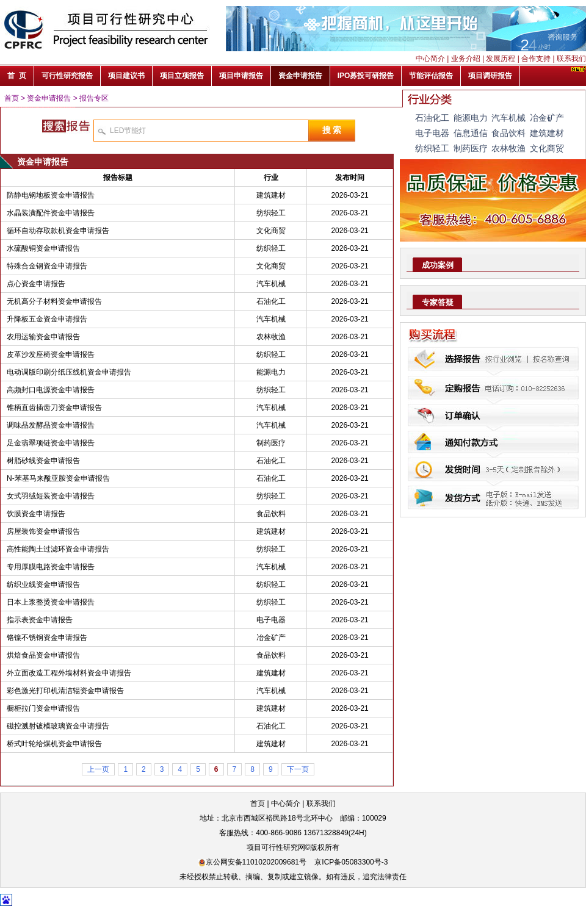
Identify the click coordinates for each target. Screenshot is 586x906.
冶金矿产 (271, 637)
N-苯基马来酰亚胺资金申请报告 (58, 478)
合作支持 (536, 58)
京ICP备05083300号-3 (351, 862)
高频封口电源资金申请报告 (51, 390)
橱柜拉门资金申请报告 (43, 708)
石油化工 (271, 301)
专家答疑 (438, 302)
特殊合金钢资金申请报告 (47, 266)
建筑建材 (271, 195)
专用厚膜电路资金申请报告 (51, 567)
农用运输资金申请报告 (43, 337)
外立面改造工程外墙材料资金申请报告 (69, 673)
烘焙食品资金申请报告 (43, 655)
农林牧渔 (271, 337)
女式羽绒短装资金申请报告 (51, 496)
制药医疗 (271, 443)
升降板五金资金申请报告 (47, 319)
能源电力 (271, 372)
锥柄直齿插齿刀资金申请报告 (54, 407)
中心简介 (430, 58)
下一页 (298, 769)
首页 (11, 98)
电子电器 (271, 620)
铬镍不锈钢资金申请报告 (47, 637)
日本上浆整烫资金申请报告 (51, 602)
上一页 (98, 769)
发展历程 (500, 58)
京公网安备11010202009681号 (252, 862)
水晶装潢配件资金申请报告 (51, 213)
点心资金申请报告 (36, 283)
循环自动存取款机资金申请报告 (58, 230)
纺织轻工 (271, 213)
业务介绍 (465, 58)
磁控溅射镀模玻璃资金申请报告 (58, 726)
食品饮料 (271, 513)
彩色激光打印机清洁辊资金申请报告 (65, 690)
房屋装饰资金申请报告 (43, 531)
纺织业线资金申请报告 (43, 584)
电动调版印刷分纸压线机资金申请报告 (69, 372)
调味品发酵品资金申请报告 (51, 425)
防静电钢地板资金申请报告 (51, 195)
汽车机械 (271, 283)
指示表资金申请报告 (40, 620)
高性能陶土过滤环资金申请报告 (58, 549)
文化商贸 (271, 230)
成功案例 (438, 265)
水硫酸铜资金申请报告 (43, 248)
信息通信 (471, 133)
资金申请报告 (49, 98)
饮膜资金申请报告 (36, 513)
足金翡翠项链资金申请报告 (51, 443)
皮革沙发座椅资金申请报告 (51, 354)
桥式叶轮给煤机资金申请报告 (54, 743)
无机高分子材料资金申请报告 (54, 301)
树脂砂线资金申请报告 (43, 460)
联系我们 (571, 58)
